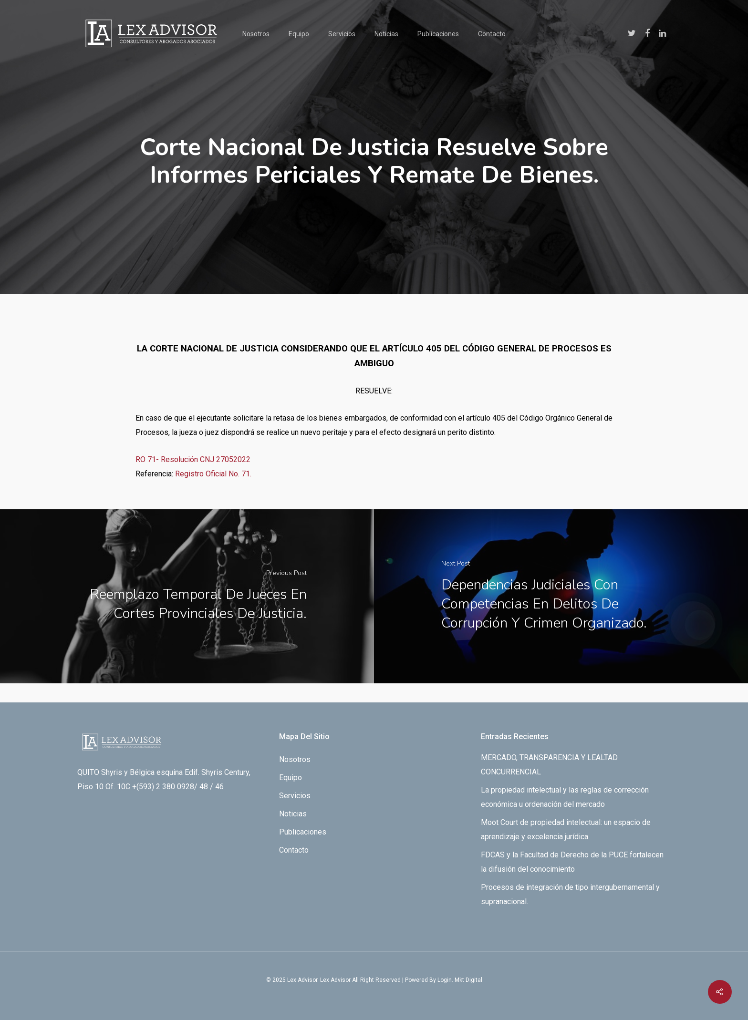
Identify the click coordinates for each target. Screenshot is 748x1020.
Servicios (341, 34)
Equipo (299, 34)
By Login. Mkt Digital (455, 980)
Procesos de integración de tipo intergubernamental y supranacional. (570, 894)
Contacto (492, 34)
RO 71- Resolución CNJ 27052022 (192, 459)
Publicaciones (438, 34)
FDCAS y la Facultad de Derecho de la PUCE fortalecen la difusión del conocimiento (572, 862)
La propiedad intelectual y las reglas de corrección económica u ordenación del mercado (565, 797)
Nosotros (256, 34)
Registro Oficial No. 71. (213, 473)
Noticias (386, 34)
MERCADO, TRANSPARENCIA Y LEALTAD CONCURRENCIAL (549, 764)
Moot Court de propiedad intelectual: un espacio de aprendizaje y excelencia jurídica (566, 829)
